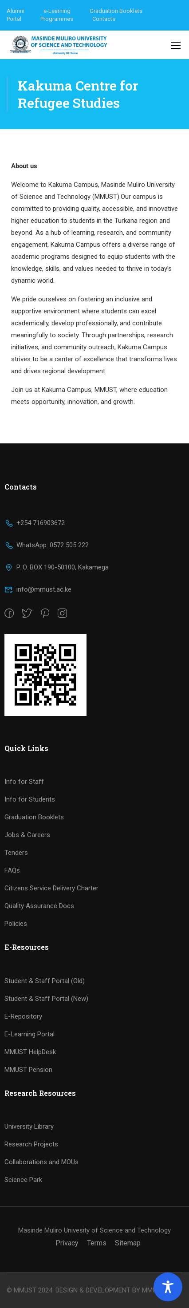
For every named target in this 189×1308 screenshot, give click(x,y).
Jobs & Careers (27, 835)
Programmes (56, 19)
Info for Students (29, 799)
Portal (14, 19)
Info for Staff (24, 782)
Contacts (103, 19)
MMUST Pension (28, 1070)
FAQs (12, 870)
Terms (96, 1243)
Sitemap (128, 1243)
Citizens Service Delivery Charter (51, 888)
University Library (29, 1126)
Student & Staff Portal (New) (46, 999)
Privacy (67, 1243)
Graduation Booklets (116, 11)
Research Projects (31, 1144)
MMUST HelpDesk (30, 1052)
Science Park (23, 1180)
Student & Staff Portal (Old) (44, 981)
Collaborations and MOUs (41, 1162)
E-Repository (23, 1016)
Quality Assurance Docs (39, 906)
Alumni (15, 11)
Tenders (16, 853)
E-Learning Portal (29, 1034)
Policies (15, 924)
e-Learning (57, 11)
